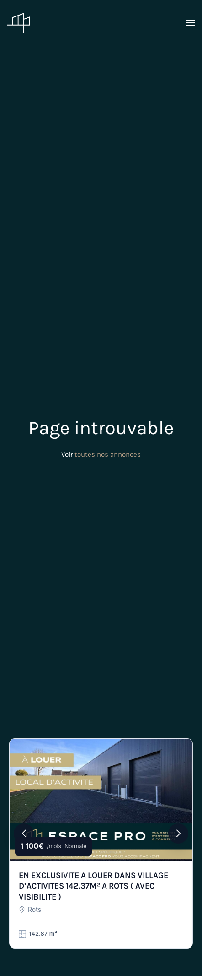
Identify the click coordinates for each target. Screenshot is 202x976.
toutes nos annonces (107, 454)
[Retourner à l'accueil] (18, 23)
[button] (190, 23)
